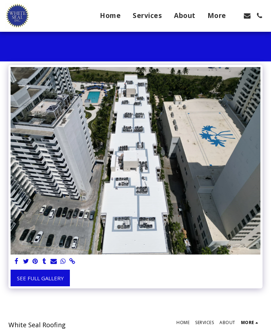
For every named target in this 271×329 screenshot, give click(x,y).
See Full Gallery (40, 278)
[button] (247, 15)
